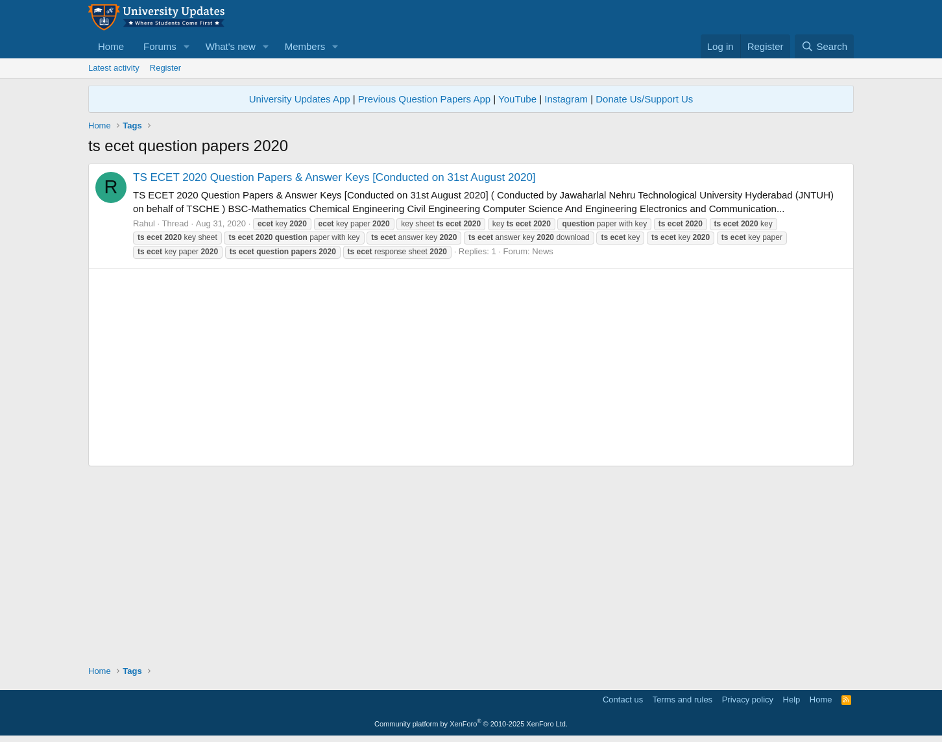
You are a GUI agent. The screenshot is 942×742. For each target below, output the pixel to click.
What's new (231, 46)
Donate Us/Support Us (644, 98)
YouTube (517, 98)
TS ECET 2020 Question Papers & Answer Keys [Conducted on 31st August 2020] (334, 177)
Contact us (623, 699)
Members (305, 46)
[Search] (824, 46)
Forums (159, 46)
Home (111, 46)
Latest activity (113, 68)
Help (792, 699)
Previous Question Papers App (424, 98)
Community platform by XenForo (471, 724)
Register (165, 68)
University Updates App (299, 98)
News (542, 251)
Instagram (566, 98)
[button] (187, 46)
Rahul (144, 223)
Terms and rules (682, 699)
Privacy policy (747, 699)
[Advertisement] (471, 367)
